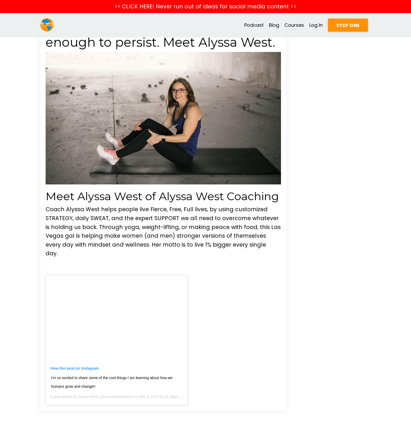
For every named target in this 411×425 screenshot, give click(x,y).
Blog (274, 25)
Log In (316, 25)
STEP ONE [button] (348, 25)
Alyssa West (88, 397)
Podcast (254, 25)
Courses (294, 25)
